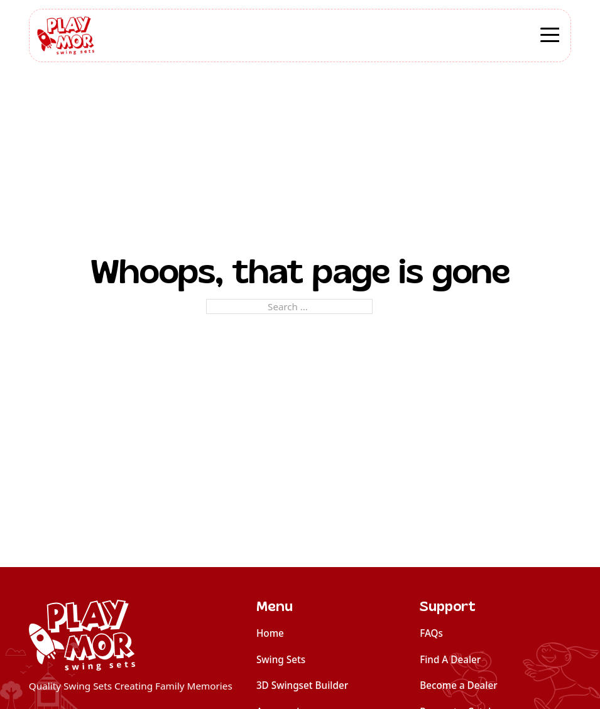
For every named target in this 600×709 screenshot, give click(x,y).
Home (270, 633)
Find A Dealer (450, 659)
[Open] (549, 36)
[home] (130, 635)
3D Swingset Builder (302, 685)
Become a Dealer (459, 685)
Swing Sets (280, 659)
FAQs (431, 633)
